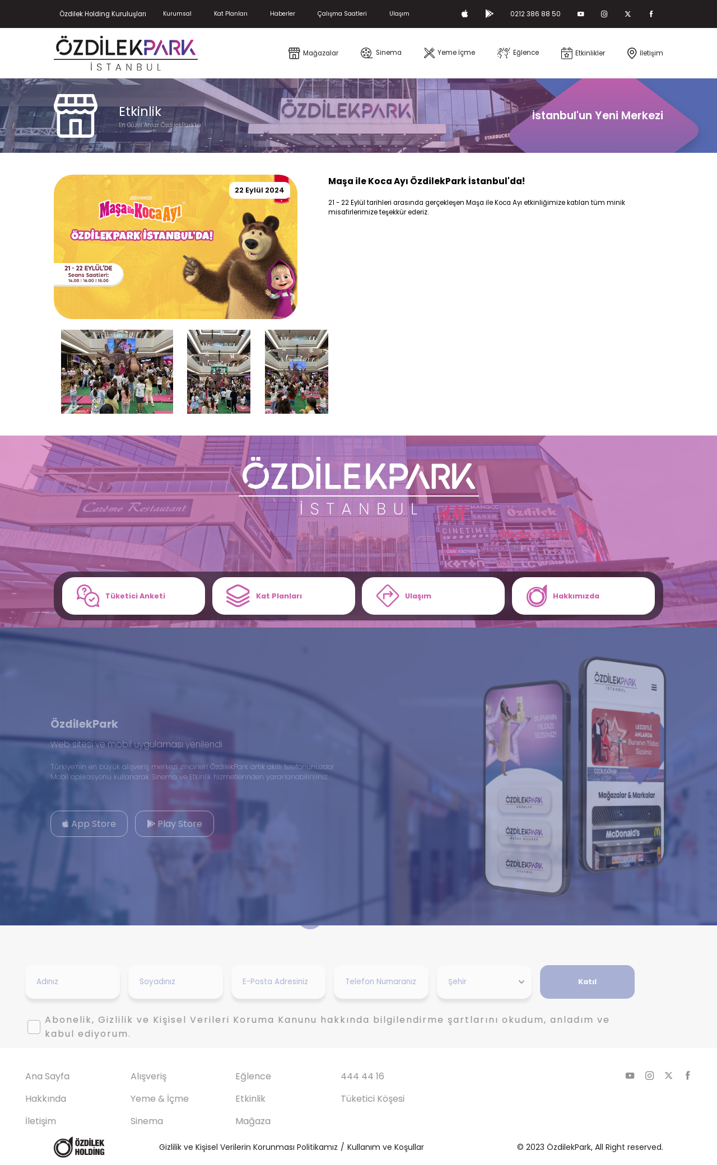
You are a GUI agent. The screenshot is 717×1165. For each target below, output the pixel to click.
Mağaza (232, 1121)
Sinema (125, 1121)
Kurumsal (177, 14)
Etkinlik (230, 1098)
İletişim (19, 1121)
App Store (68, 823)
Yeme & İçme (138, 1098)
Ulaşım (399, 14)
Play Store (153, 823)
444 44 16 (341, 1076)
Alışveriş (127, 1076)
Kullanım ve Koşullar (385, 1147)
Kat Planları (231, 14)
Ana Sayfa (26, 1076)
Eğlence (232, 1076)
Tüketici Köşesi (351, 1098)
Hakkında (24, 1098)
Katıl (566, 981)
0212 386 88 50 (535, 14)
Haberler (282, 14)
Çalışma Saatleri (342, 14)
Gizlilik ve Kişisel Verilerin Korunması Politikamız (248, 1147)
